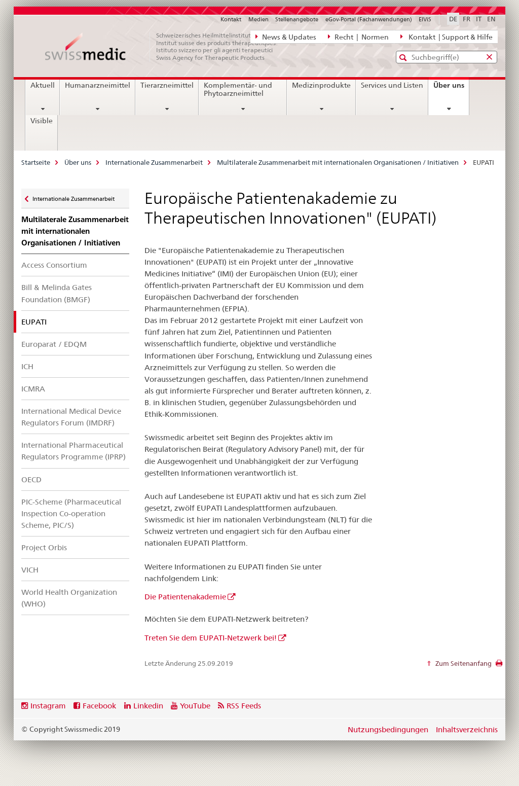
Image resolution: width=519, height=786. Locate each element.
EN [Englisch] (491, 19)
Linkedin (148, 705)
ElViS (425, 19)
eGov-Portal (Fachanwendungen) (368, 19)
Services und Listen (392, 85)
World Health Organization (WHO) (69, 598)
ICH (27, 366)
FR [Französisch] (466, 19)
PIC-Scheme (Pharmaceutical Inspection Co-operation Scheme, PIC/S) (71, 513)
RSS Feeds (244, 705)
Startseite (35, 162)
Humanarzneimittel (97, 85)
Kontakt (230, 19)
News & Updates (285, 36)
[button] (404, 57)
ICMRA (33, 389)
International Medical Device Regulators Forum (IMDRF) (71, 416)
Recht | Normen (358, 36)
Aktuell (42, 85)
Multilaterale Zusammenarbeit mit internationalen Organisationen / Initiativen (338, 162)
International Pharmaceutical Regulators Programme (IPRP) (73, 450)
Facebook (99, 705)
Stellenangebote (296, 19)
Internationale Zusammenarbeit (154, 162)
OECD (31, 479)
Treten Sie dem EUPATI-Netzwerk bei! (210, 637)
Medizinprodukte (321, 85)
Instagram (48, 705)
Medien (258, 19)
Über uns (451, 88)
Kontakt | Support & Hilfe (446, 36)
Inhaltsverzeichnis (467, 729)
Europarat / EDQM (54, 344)
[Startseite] (165, 46)
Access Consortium (54, 265)
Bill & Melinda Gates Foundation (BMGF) (56, 293)
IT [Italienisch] (478, 19)
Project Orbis (44, 547)
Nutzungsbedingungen (388, 729)
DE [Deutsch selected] (453, 19)
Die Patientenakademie (185, 596)
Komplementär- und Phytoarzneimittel (238, 89)
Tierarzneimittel (167, 85)
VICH (30, 570)
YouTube (195, 705)
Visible (41, 121)
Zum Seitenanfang (463, 663)
